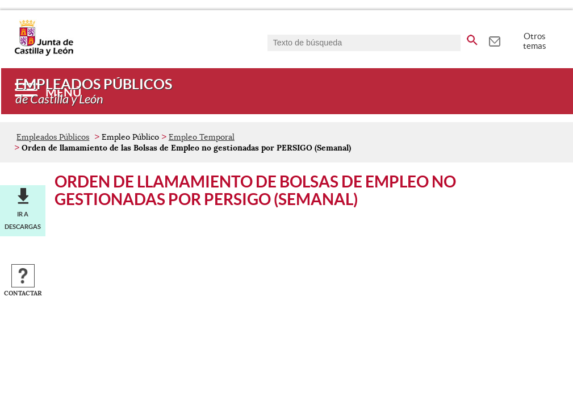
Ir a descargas (23, 220)
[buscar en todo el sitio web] (472, 38)
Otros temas (534, 41)
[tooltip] (494, 40)
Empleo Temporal (202, 137)
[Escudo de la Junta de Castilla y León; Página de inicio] (43, 53)
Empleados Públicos (52, 137)
